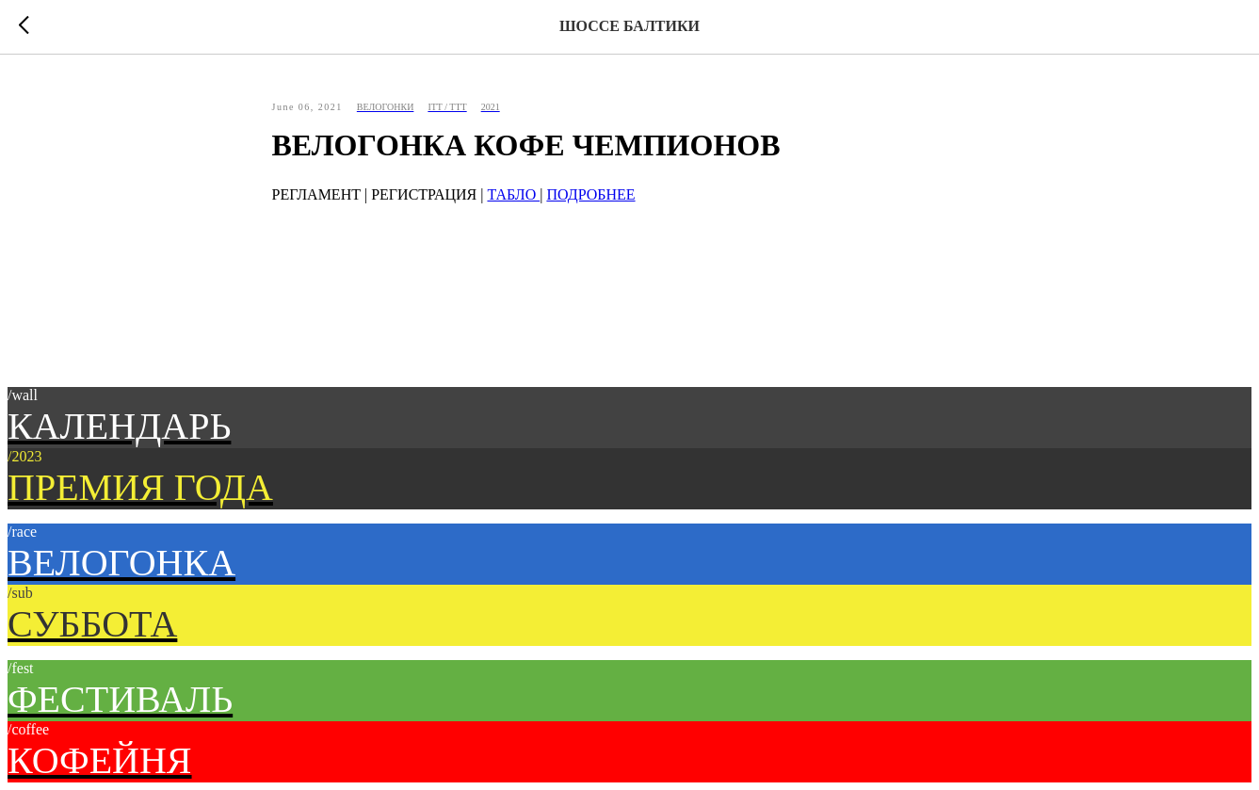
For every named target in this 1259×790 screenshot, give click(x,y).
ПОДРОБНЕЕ (590, 194)
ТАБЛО (513, 194)
